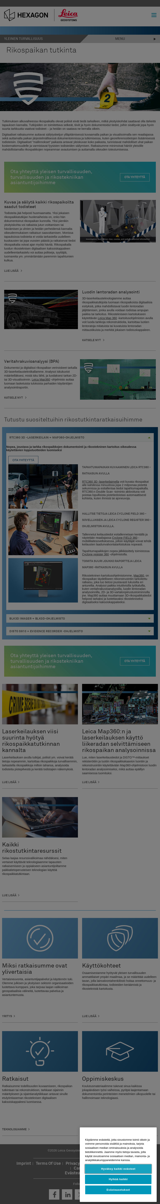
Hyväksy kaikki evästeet (118, 1168)
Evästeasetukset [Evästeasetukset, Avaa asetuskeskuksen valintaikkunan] (118, 1189)
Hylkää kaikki (118, 1179)
